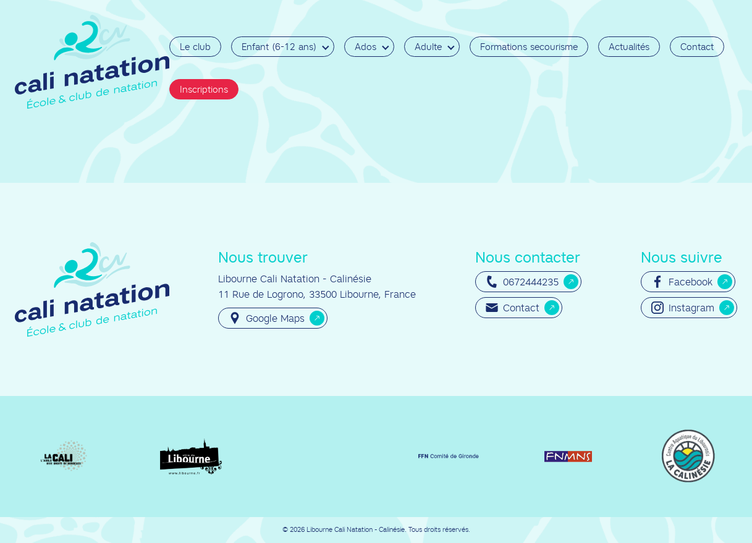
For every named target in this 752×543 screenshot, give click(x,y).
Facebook (681, 282)
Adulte (428, 47)
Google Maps (267, 318)
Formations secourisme (529, 47)
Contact (697, 47)
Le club (195, 47)
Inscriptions (204, 89)
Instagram (682, 307)
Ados (365, 47)
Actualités (629, 47)
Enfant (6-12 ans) (279, 47)
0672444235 (522, 282)
